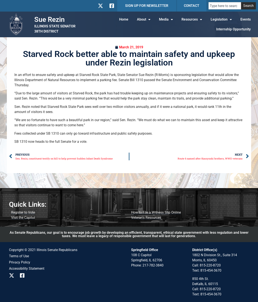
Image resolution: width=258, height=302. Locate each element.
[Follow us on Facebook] (111, 5)
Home (123, 19)
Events (245, 19)
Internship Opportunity (233, 29)
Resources (192, 19)
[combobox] (224, 5)
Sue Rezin (49, 19)
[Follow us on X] (100, 5)
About (143, 19)
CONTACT (191, 6)
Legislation (221, 19)
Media (166, 19)
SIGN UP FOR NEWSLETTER (146, 6)
